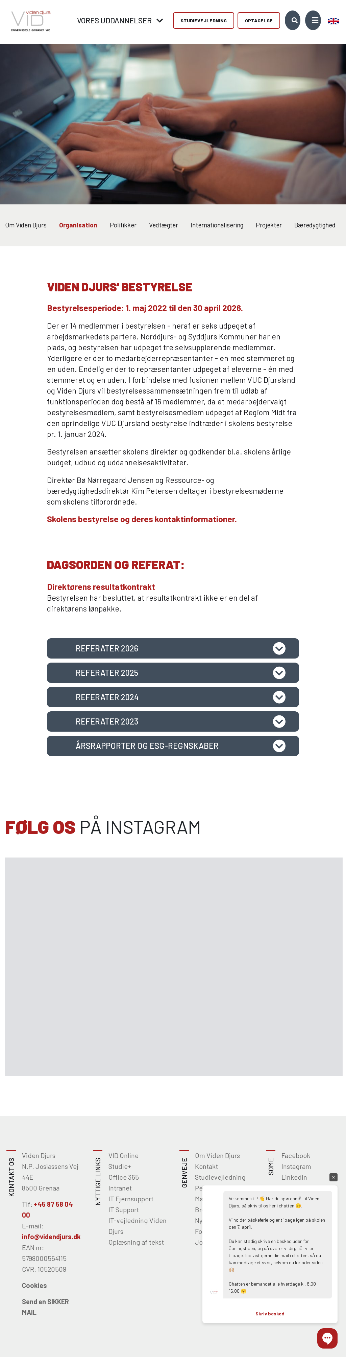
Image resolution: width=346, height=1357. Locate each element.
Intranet (120, 1188)
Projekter (269, 225)
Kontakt (206, 1166)
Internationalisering (217, 225)
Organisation (78, 225)
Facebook (295, 1155)
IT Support (123, 1209)
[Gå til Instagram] (61, 912)
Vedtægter (163, 225)
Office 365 (123, 1177)
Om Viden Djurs (26, 225)
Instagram (296, 1166)
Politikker (123, 225)
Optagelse (259, 20)
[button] (327, 1338)
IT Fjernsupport (130, 1199)
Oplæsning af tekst (136, 1242)
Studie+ (119, 1166)
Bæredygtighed (315, 225)
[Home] (29, 20)
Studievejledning (203, 20)
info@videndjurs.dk (51, 1236)
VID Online (123, 1155)
